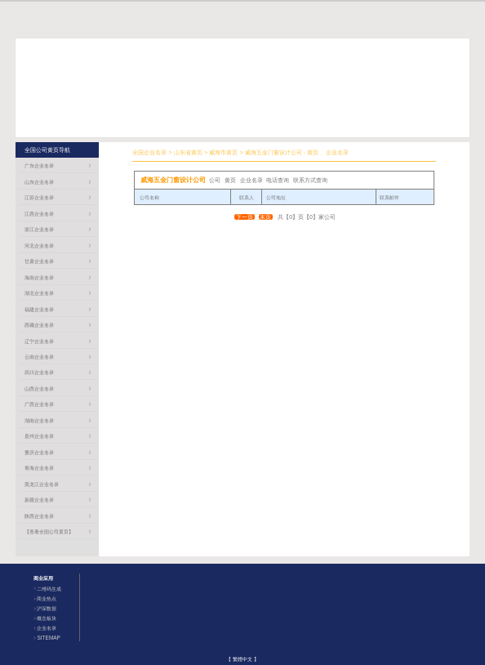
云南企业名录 (39, 356)
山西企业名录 (39, 388)
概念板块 (46, 618)
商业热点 (46, 598)
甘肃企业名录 (39, 261)
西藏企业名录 (39, 325)
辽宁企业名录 (39, 341)
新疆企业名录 (39, 499)
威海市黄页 (223, 152)
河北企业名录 (39, 245)
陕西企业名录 (39, 516)
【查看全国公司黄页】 (48, 531)
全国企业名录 (149, 152)
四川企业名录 (39, 372)
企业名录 (46, 628)
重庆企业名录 (39, 452)
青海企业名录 (39, 468)
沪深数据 (46, 608)
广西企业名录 (39, 404)
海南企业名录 (39, 277)
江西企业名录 (39, 213)
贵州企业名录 (39, 436)
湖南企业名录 (39, 420)
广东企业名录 (39, 165)
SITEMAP (48, 637)
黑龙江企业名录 (41, 484)
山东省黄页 (188, 152)
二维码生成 (49, 588)
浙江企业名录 (39, 229)
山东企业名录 (39, 182)
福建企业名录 (39, 309)
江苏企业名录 (39, 197)
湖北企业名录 (39, 293)
